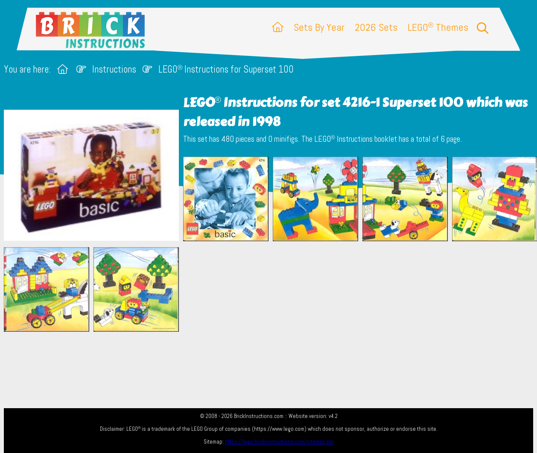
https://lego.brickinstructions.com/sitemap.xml (279, 441)
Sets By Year (319, 27)
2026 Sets (376, 27)
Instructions (114, 69)
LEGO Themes (438, 27)
